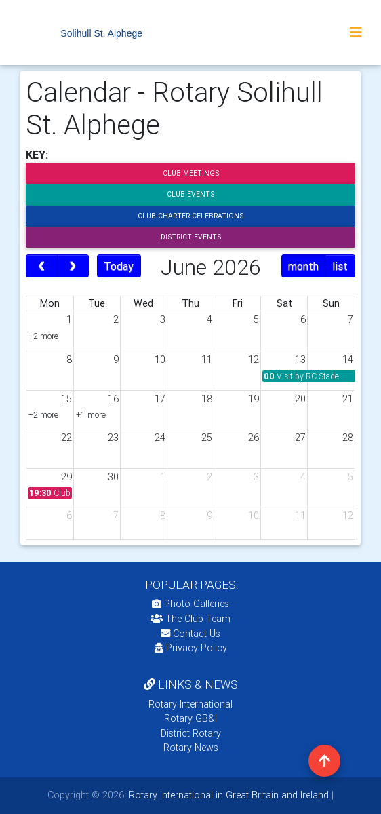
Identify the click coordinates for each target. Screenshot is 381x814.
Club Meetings (191, 173)
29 (66, 477)
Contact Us (190, 633)
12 (253, 359)
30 (113, 477)
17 (160, 399)
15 (66, 399)
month (303, 266)
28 (347, 437)
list (340, 266)
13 (300, 359)
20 (300, 399)
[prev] (42, 265)
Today (119, 266)
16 (113, 399)
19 (253, 399)
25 (206, 437)
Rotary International (190, 704)
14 (347, 359)
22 (66, 437)
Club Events (190, 194)
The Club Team (190, 619)
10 (160, 359)
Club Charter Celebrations (190, 216)
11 (206, 359)
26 (253, 437)
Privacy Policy (191, 648)
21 (347, 399)
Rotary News (190, 747)
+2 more (43, 336)
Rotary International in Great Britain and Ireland (227, 795)
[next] (73, 265)
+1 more (91, 415)
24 (160, 437)
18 (206, 399)
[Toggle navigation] (356, 32)
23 (113, 437)
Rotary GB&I (190, 718)
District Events (191, 237)
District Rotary (191, 733)
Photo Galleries (190, 604)
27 (300, 437)
